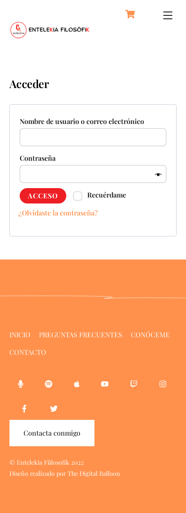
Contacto (27, 352)
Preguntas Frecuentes (80, 334)
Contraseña (40, 157)
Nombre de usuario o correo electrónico (84, 121)
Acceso (43, 195)
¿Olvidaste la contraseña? (58, 212)
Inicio (19, 334)
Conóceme (150, 334)
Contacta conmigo (52, 432)
